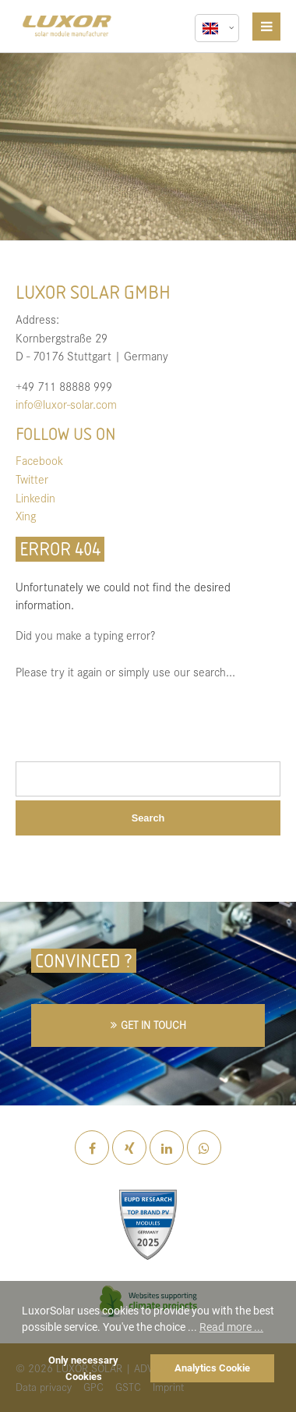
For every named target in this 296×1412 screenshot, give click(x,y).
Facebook (39, 460)
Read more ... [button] (231, 1327)
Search (148, 818)
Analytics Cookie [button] (212, 1368)
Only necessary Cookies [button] (83, 1368)
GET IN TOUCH (153, 1024)
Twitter (32, 478)
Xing (26, 515)
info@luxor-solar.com (66, 404)
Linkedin (35, 497)
